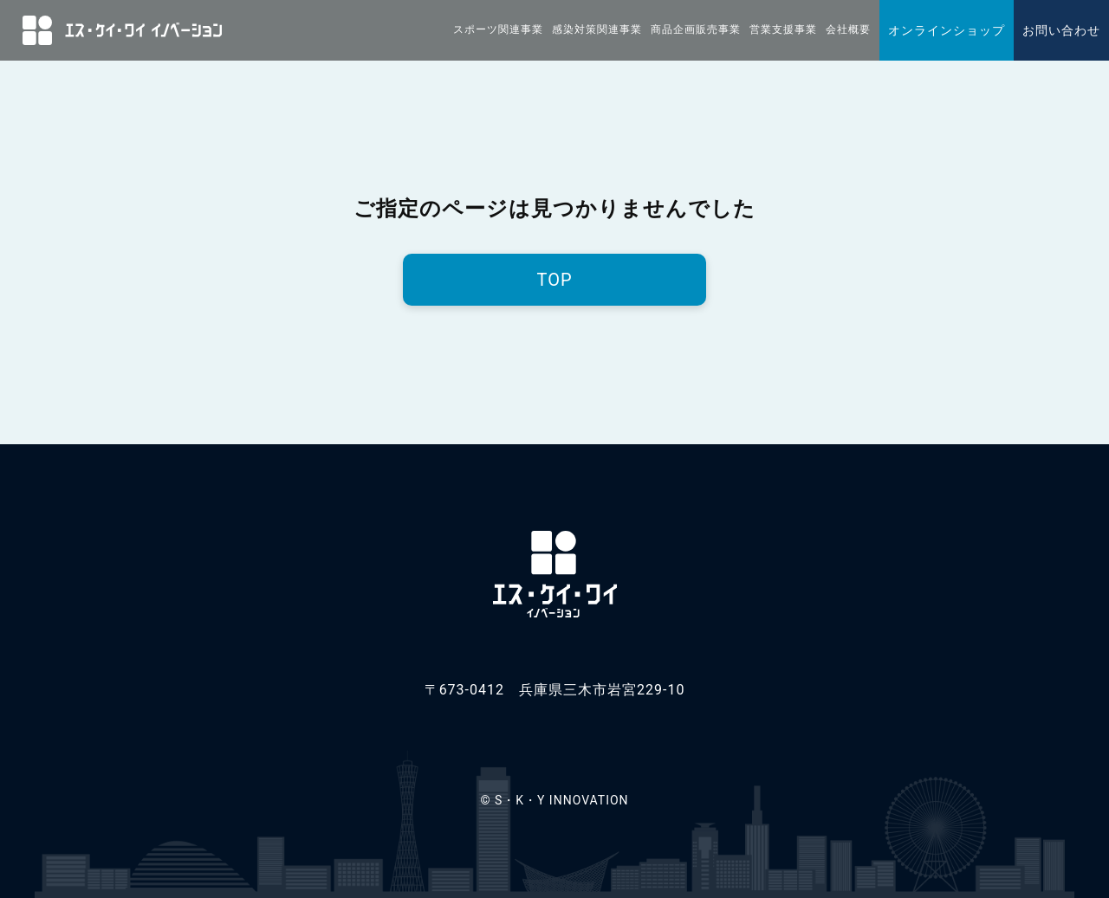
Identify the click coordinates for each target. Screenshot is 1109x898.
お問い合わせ (1061, 30)
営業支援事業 (783, 29)
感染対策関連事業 (597, 29)
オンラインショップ (946, 30)
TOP (554, 279)
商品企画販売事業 (696, 29)
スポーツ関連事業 (498, 29)
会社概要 (848, 29)
